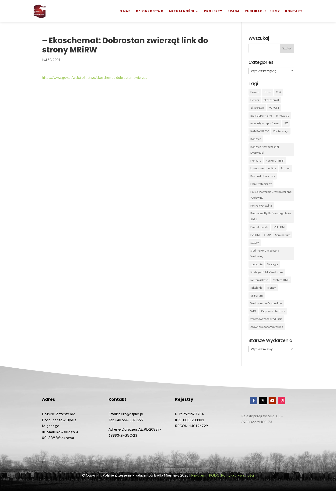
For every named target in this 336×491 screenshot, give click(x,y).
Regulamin (199, 475)
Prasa (234, 11)
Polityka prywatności (237, 475)
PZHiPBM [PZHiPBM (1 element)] (279, 227)
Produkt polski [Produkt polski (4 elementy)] (259, 227)
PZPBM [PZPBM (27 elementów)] (255, 235)
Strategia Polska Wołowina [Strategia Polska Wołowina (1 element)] (266, 272)
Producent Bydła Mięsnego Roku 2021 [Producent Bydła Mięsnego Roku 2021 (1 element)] (270, 216)
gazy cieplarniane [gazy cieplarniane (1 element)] (261, 115)
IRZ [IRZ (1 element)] (286, 123)
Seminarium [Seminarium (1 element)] (282, 235)
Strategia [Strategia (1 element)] (272, 264)
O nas (125, 11)
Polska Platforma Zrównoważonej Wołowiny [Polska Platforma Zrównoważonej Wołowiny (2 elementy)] (271, 195)
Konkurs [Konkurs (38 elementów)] (255, 160)
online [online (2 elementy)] (272, 168)
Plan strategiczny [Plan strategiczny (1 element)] (261, 184)
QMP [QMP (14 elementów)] (267, 235)
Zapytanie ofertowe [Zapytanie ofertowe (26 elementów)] (273, 311)
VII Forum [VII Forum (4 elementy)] (256, 295)
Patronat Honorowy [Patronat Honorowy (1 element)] (262, 176)
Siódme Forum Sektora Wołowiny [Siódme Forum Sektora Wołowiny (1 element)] (264, 253)
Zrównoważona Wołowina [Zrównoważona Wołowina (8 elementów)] (266, 326)
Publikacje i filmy (262, 11)
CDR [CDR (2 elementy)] (278, 92)
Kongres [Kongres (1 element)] (255, 139)
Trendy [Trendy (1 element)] (271, 287)
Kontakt (293, 11)
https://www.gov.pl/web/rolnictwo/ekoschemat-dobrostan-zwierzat (94, 77)
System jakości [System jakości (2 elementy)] (259, 280)
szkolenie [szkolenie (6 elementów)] (256, 287)
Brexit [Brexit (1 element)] (267, 92)
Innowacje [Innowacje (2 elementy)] (282, 115)
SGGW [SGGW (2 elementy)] (254, 242)
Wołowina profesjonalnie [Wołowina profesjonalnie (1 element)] (266, 303)
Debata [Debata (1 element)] (254, 100)
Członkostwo (150, 11)
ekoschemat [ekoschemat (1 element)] (271, 100)
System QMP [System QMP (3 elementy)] (281, 280)
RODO (214, 475)
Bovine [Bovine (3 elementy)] (254, 92)
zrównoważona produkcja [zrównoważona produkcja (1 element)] (266, 319)
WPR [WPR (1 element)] (253, 311)
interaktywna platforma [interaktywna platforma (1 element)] (264, 123)
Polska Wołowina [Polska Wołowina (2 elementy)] (261, 205)
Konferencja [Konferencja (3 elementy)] (281, 131)
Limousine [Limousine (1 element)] (257, 168)
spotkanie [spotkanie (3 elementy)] (256, 264)
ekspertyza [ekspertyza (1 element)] (257, 107)
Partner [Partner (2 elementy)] (285, 168)
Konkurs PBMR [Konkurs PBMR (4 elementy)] (275, 160)
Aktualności (181, 11)
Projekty (213, 11)
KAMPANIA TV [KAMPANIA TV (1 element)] (259, 131)
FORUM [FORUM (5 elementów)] (274, 107)
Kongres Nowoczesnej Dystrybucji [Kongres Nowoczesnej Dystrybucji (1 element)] (264, 150)
